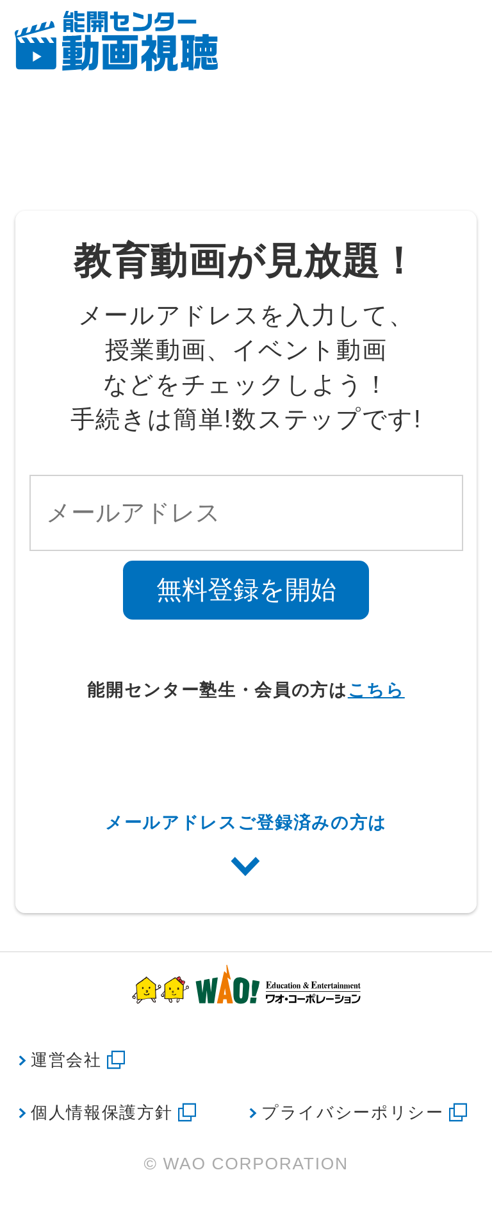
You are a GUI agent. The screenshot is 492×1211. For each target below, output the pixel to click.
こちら (376, 690)
